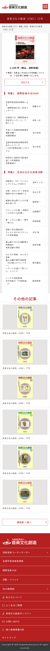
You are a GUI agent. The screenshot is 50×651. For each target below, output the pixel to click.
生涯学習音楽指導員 (13, 561)
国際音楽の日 (10, 570)
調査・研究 (23, 26)
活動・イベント (11, 579)
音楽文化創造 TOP (9, 26)
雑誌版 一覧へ (24, 522)
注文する (25, 82)
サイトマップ (9, 637)
